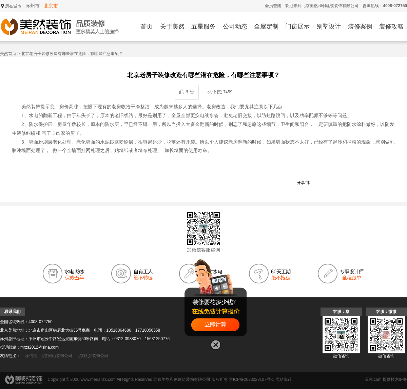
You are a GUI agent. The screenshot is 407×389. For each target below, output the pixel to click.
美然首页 (8, 53)
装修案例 (360, 26)
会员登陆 (273, 5)
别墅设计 (328, 26)
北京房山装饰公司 (56, 355)
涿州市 (32, 5)
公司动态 (235, 26)
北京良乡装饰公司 (92, 355)
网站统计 (283, 379)
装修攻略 (391, 26)
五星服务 (203, 26)
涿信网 (31, 355)
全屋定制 (266, 26)
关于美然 (172, 26)
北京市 (51, 5)
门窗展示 (297, 26)
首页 (146, 26)
